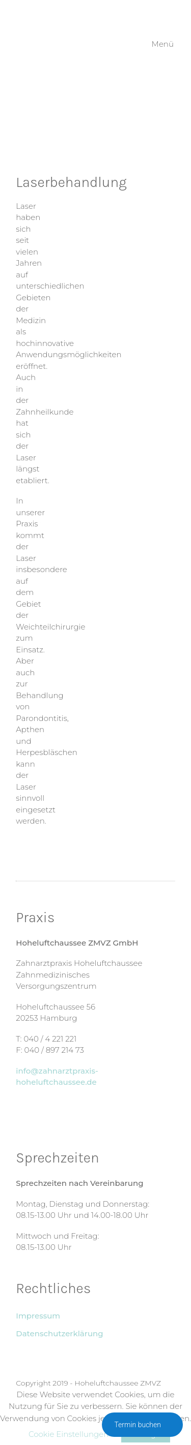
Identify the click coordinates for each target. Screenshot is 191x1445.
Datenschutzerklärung (59, 1333)
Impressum (38, 1316)
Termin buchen (142, 1425)
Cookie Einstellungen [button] (68, 1434)
